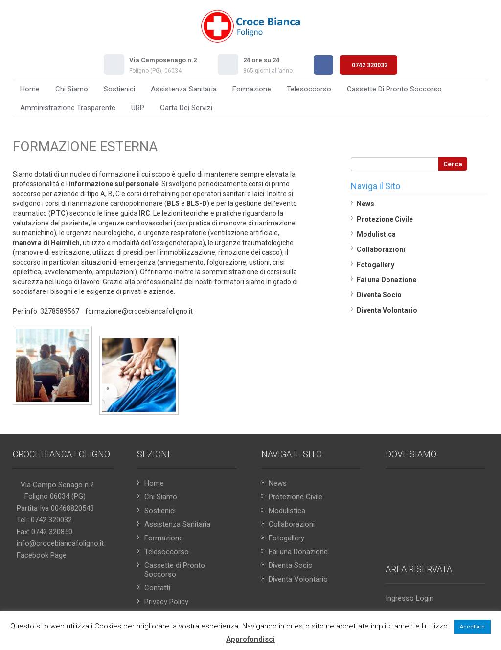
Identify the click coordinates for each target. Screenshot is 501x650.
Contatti (157, 587)
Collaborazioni (381, 249)
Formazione (251, 89)
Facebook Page (42, 555)
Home (30, 89)
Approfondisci (250, 639)
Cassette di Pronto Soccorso (394, 89)
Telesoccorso (309, 89)
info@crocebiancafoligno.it (60, 543)
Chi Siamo (71, 89)
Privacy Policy (166, 601)
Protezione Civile (385, 219)
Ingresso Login (409, 598)
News (365, 204)
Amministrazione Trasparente (67, 107)
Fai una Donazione (386, 280)
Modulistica (376, 234)
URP (137, 107)
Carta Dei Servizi (186, 107)
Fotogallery (375, 265)
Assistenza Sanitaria (184, 89)
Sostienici (119, 89)
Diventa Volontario (387, 310)
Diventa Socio (379, 295)
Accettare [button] (472, 627)
